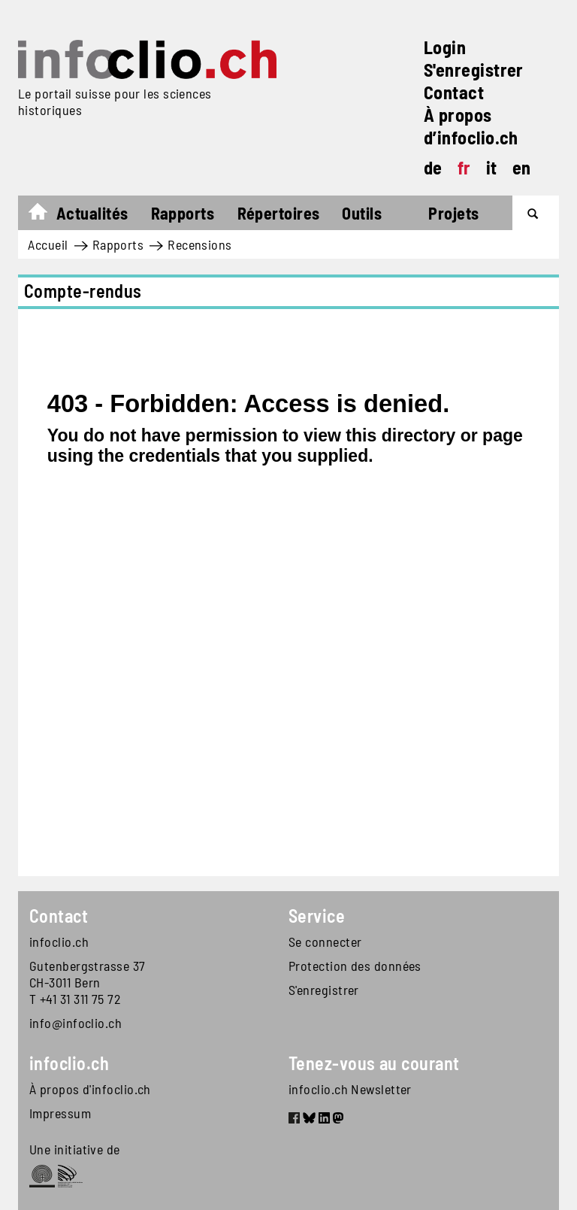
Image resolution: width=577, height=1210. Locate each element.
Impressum (60, 1113)
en (521, 167)
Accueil (45, 215)
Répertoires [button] (278, 213)
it (491, 167)
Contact (454, 92)
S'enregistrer (474, 69)
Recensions (200, 244)
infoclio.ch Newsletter (350, 1089)
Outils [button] (362, 213)
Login (445, 47)
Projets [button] (453, 213)
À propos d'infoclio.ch (90, 1089)
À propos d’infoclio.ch (471, 126)
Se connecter (324, 941)
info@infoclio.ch (75, 1022)
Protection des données (354, 965)
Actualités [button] (92, 213)
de (433, 167)
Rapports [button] (183, 213)
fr (464, 167)
